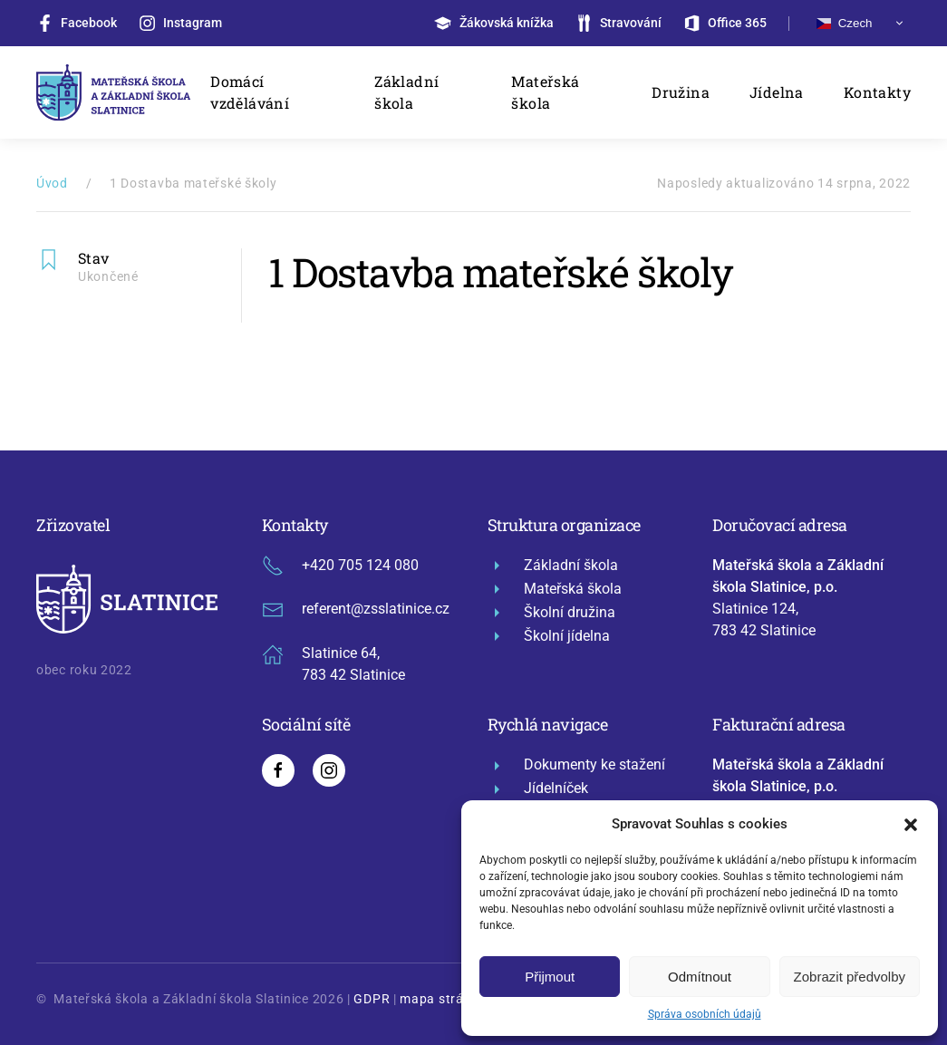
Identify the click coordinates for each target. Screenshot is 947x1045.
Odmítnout (699, 976)
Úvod (52, 183)
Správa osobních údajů (704, 1014)
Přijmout (550, 976)
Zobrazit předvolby (849, 976)
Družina (681, 92)
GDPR (371, 999)
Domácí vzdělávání (249, 92)
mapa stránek (442, 999)
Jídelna (776, 92)
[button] (911, 824)
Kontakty (877, 92)
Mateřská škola (545, 92)
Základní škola (406, 92)
